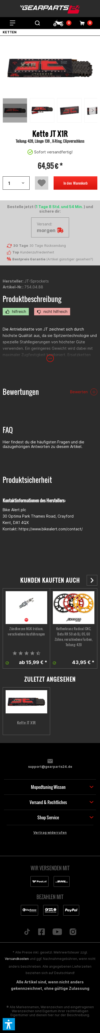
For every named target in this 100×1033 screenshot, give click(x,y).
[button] (9, 1024)
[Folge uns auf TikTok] (27, 932)
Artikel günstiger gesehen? (69, 259)
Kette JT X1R (26, 722)
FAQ (8, 430)
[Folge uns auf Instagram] (73, 932)
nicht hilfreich (52, 311)
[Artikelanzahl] (16, 183)
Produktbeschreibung (32, 299)
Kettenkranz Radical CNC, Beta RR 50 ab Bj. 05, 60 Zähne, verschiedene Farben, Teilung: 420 (74, 636)
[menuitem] (12, 23)
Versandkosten (17, 959)
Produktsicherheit (27, 479)
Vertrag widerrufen (50, 833)
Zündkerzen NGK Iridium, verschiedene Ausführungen (26, 631)
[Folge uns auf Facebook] (41, 932)
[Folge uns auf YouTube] (57, 932)
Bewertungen (21, 391)
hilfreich (15, 311)
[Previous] (92, 110)
